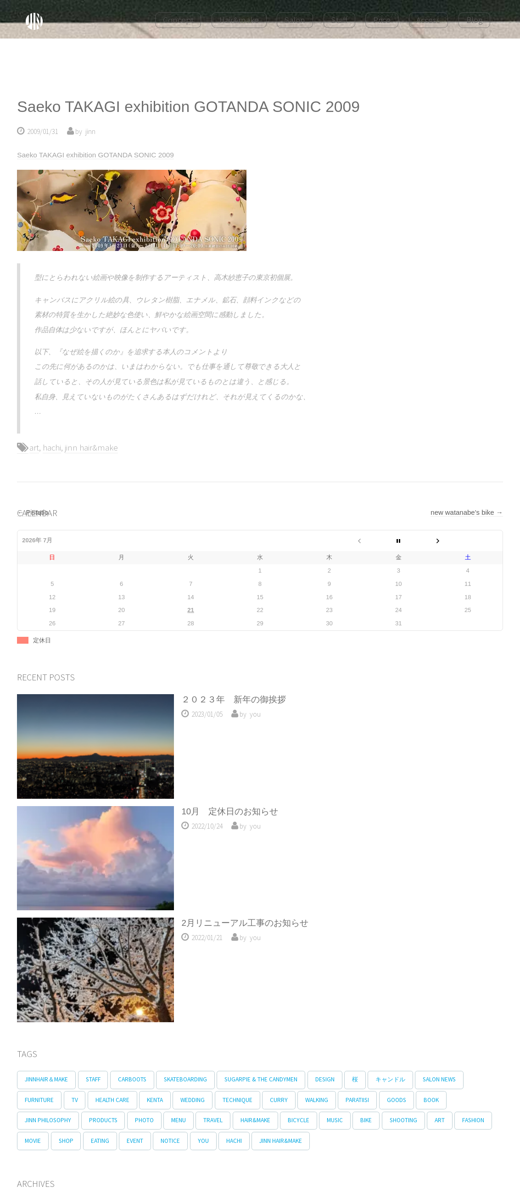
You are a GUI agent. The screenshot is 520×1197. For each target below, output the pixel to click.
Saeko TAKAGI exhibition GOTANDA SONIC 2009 (188, 106)
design (336, 1080)
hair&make (267, 1121)
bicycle (312, 1121)
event (184, 1143)
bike (384, 1121)
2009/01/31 (42, 131)
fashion (37, 1143)
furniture (40, 1100)
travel (222, 1121)
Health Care (117, 1100)
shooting (423, 1121)
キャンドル (406, 1080)
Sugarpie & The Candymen (270, 1080)
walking (332, 1100)
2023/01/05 (207, 714)
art (34, 447)
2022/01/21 (207, 937)
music (351, 1121)
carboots (137, 1080)
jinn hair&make (91, 447)
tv (77, 1100)
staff (96, 1080)
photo (149, 1121)
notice (221, 1143)
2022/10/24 (207, 826)
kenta (162, 1100)
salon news (457, 1080)
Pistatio (32, 512)
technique (249, 1100)
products (106, 1121)
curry (293, 1100)
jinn (90, 131)
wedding (202, 1100)
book (453, 1100)
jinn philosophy (49, 1121)
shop (110, 1143)
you (255, 714)
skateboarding (192, 1080)
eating (147, 1143)
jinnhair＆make (47, 1080)
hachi (52, 447)
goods (416, 1100)
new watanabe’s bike (467, 512)
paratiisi (375, 1100)
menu (186, 1121)
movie (75, 1143)
